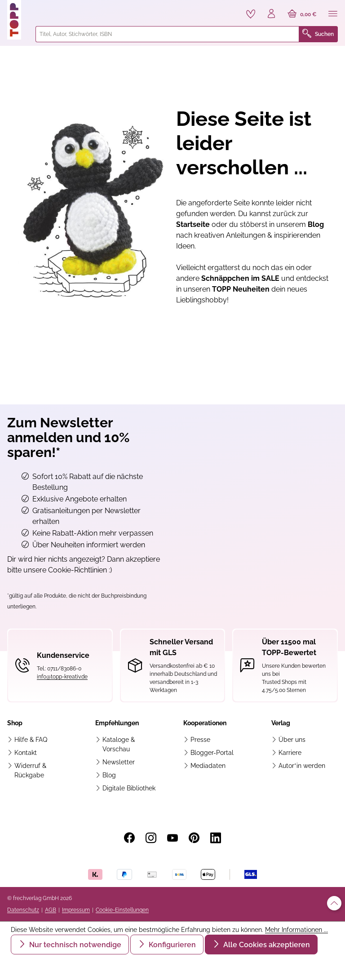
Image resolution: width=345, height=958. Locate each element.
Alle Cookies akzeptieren (265, 944)
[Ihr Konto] (271, 14)
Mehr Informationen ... (296, 929)
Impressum (76, 910)
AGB (50, 910)
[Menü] (333, 14)
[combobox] (167, 34)
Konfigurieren (171, 944)
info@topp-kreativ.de (62, 677)
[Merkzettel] (251, 14)
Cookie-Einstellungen (122, 910)
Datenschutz (23, 910)
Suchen (318, 34)
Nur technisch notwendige (74, 944)
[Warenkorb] (302, 14)
